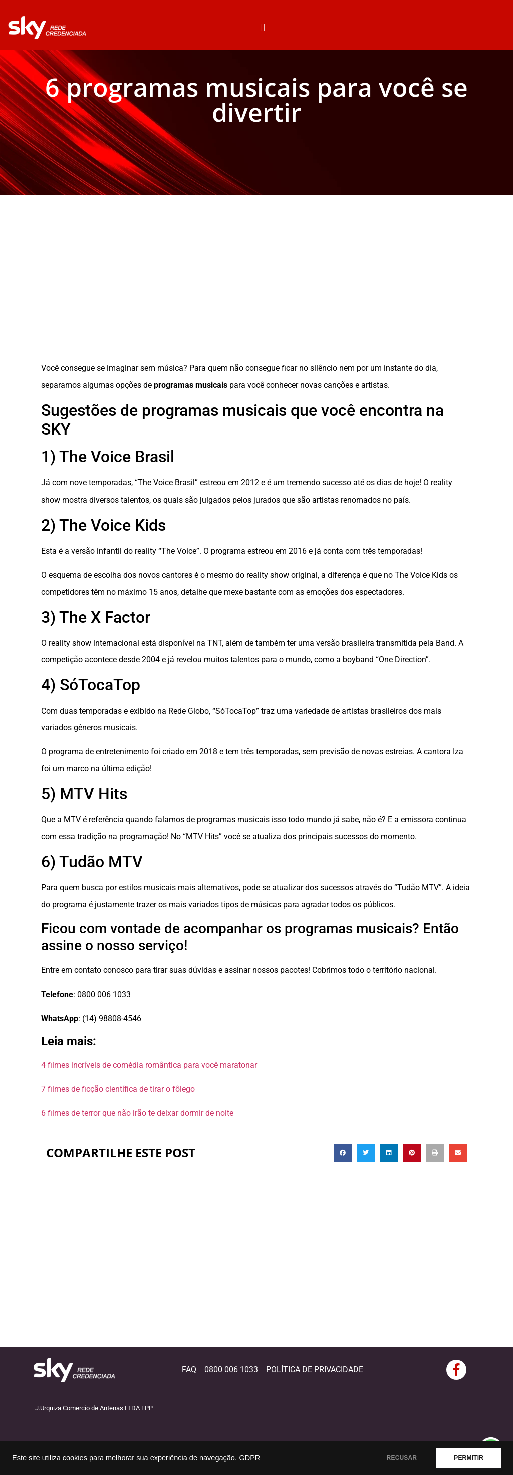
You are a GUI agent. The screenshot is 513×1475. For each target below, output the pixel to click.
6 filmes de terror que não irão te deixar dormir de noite (137, 1113)
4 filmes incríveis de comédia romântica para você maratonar (149, 1065)
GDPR (249, 1458)
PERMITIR (468, 1457)
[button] (263, 27)
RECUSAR (402, 1457)
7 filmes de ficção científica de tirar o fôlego (118, 1089)
